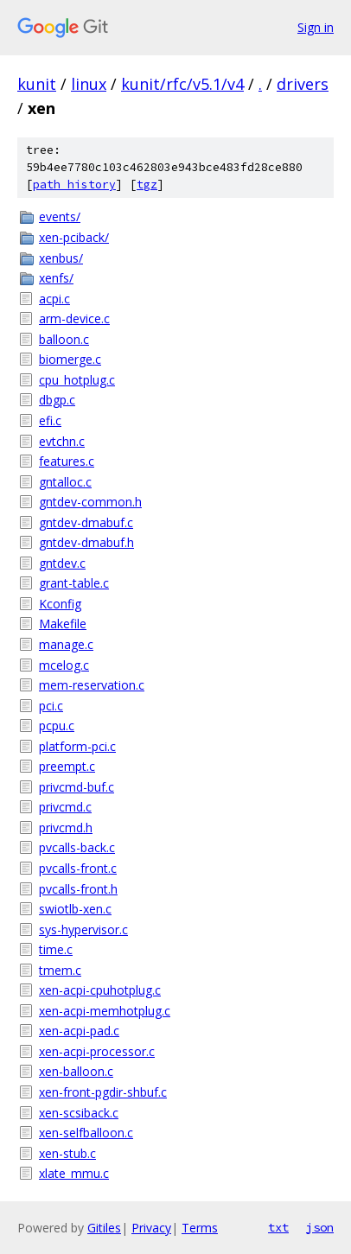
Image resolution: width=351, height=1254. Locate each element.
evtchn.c (62, 441)
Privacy (151, 1227)
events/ (59, 216)
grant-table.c (74, 583)
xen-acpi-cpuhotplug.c (100, 990)
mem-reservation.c (91, 685)
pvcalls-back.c (77, 847)
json (320, 1227)
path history (74, 184)
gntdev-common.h (90, 501)
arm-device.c (74, 318)
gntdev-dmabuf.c (86, 522)
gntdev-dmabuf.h (86, 542)
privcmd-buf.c (76, 787)
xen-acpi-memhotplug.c (104, 1011)
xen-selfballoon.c (86, 1132)
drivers (303, 83)
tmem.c (60, 970)
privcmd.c (65, 807)
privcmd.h (66, 827)
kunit (36, 83)
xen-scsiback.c (78, 1112)
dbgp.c (57, 399)
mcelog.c (64, 665)
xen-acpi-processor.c (97, 1051)
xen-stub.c (67, 1153)
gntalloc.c (65, 482)
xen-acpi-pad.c (79, 1030)
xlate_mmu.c (74, 1173)
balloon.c (64, 339)
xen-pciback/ (74, 237)
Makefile (62, 623)
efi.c (50, 420)
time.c (56, 949)
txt (278, 1227)
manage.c (66, 644)
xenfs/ (56, 278)
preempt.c (67, 766)
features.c (66, 461)
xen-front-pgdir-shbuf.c (103, 1092)
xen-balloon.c (76, 1071)
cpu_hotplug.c (77, 380)
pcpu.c (56, 725)
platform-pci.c (77, 746)
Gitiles (104, 1227)
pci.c (51, 705)
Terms (200, 1227)
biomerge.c (70, 359)
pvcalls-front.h (78, 889)
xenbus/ (61, 258)
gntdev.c (62, 563)
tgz (147, 184)
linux (88, 83)
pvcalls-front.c (78, 868)
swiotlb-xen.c (75, 909)
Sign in (315, 27)
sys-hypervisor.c (83, 929)
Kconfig (60, 603)
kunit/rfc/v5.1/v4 (182, 83)
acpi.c (54, 298)
